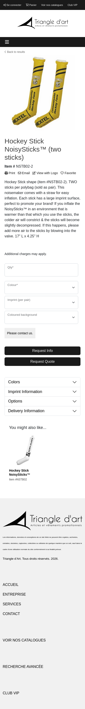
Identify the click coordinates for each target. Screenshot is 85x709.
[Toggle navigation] (7, 42)
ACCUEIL (10, 585)
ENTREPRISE (14, 594)
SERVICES (12, 604)
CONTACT (11, 614)
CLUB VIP (11, 693)
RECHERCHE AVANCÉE (23, 667)
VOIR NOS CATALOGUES (24, 640)
